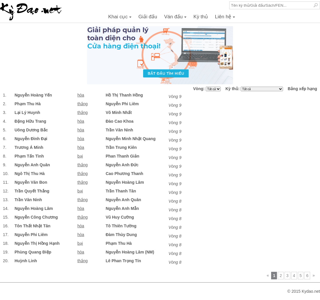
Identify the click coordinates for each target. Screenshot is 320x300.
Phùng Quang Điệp (33, 252)
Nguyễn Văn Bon (31, 182)
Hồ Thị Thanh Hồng (124, 95)
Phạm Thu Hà (28, 103)
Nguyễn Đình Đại (31, 138)
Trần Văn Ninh (119, 130)
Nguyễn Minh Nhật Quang (131, 138)
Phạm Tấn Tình (29, 156)
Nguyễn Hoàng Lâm (125, 182)
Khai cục (120, 18)
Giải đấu (147, 16)
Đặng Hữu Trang (30, 121)
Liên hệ (226, 18)
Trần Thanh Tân (121, 191)
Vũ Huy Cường (120, 217)
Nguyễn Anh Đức (122, 164)
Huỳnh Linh (26, 260)
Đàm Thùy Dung (121, 234)
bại (80, 156)
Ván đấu (176, 18)
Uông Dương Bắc (31, 130)
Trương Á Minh (29, 147)
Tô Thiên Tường (121, 226)
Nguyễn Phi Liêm (122, 103)
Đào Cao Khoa (120, 121)
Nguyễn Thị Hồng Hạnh (37, 243)
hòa (80, 95)
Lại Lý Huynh (27, 112)
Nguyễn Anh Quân (32, 164)
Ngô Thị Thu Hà (30, 173)
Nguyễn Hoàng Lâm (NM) (130, 252)
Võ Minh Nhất (119, 112)
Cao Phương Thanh (124, 173)
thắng (82, 103)
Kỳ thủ (200, 16)
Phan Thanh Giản (122, 156)
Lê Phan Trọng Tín (123, 260)
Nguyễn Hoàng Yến (33, 95)
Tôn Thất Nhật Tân (32, 226)
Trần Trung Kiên (121, 147)
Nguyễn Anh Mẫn (122, 208)
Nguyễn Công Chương (36, 217)
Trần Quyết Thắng (32, 191)
